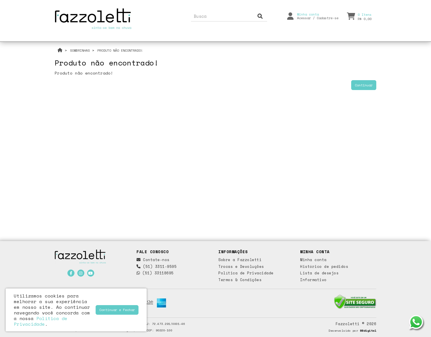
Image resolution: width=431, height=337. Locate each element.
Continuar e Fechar (117, 309)
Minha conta (313, 259)
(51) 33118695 (155, 273)
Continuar (364, 85)
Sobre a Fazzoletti (239, 259)
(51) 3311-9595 (157, 266)
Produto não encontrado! (120, 50)
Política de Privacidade (246, 273)
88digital (368, 330)
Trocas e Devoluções (241, 266)
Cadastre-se (327, 16)
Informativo (313, 280)
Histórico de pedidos (324, 266)
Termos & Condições (239, 280)
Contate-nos (153, 259)
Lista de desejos (319, 273)
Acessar (304, 16)
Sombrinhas (80, 50)
